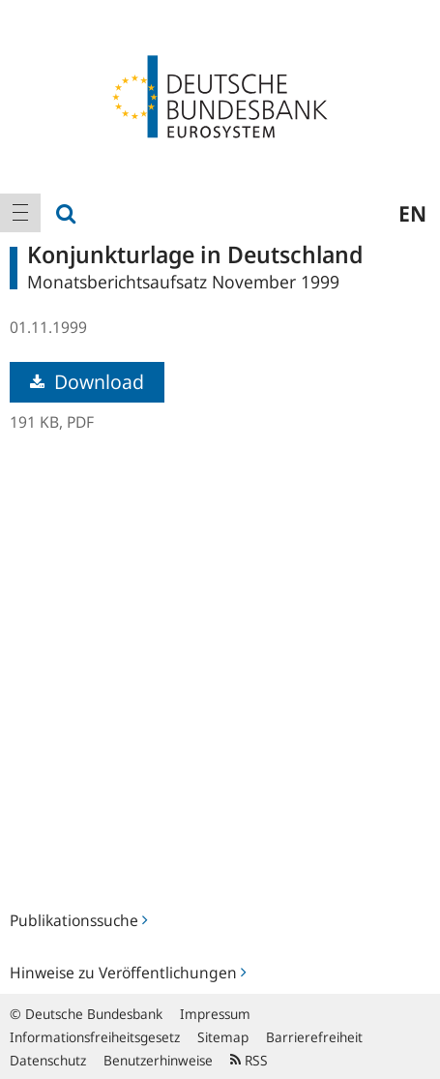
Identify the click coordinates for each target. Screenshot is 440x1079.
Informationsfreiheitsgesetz (95, 1037)
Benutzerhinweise (158, 1060)
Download (87, 382)
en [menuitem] (412, 212)
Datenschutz (48, 1060)
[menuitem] (20, 213)
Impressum (215, 1013)
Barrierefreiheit (314, 1037)
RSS (249, 1060)
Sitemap (223, 1037)
